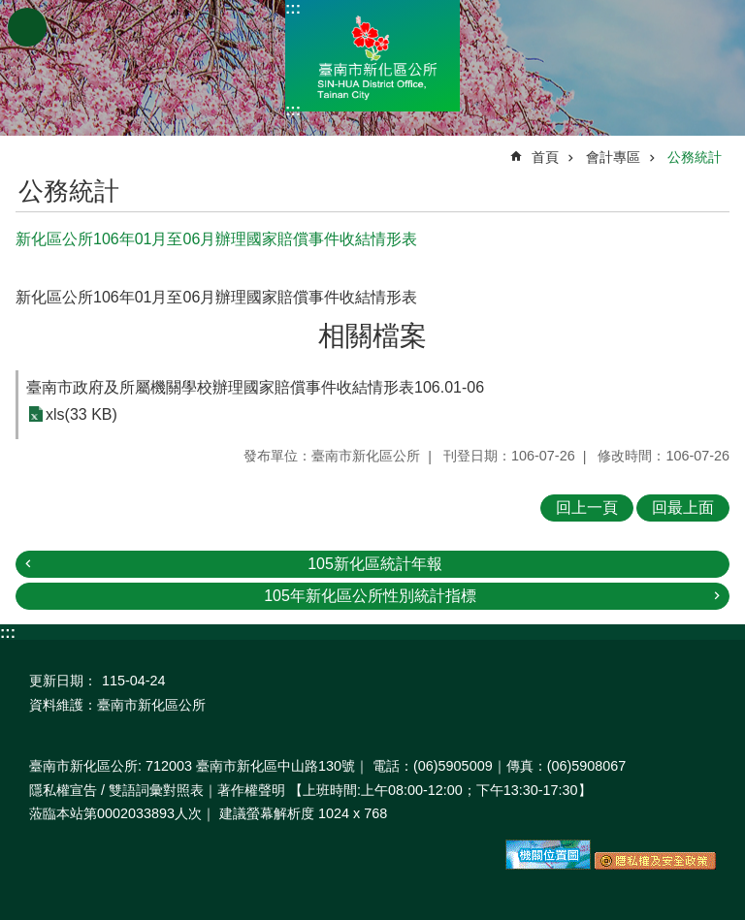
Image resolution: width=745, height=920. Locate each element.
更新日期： (63, 680)
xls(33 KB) (81, 414)
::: (293, 8)
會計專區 (613, 157)
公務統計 (694, 157)
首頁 (545, 157)
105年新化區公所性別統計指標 (370, 595)
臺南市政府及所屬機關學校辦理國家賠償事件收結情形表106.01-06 (255, 387)
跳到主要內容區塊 (10, 10)
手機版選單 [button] (27, 27)
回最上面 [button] (683, 507)
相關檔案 (372, 336)
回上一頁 (587, 507)
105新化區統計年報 (375, 563)
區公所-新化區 (372, 55)
